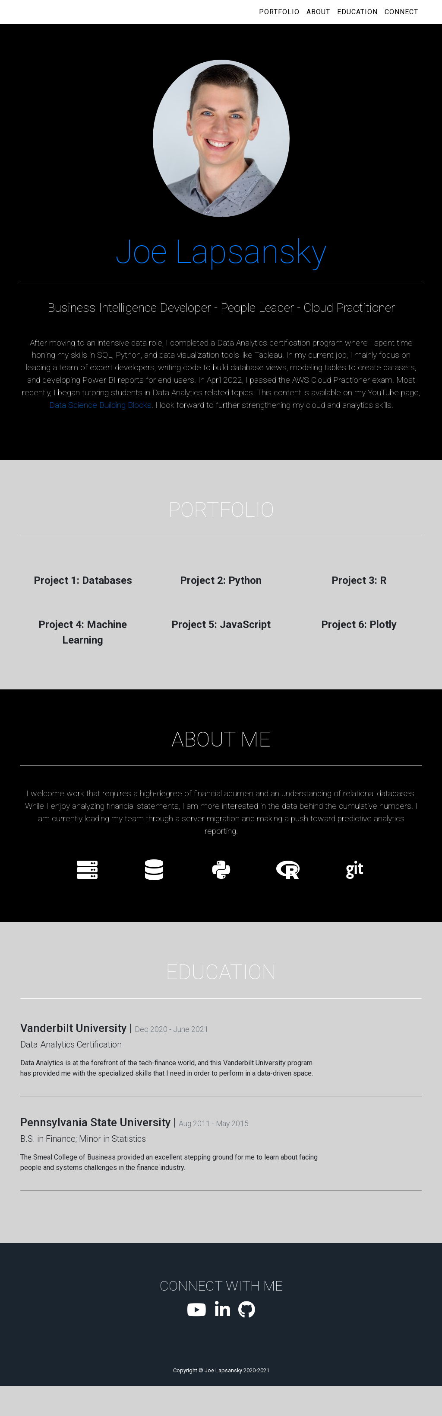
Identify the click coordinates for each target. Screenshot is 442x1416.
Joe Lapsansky (221, 251)
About (318, 12)
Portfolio (279, 12)
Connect (401, 12)
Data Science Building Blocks (100, 405)
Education (357, 12)
